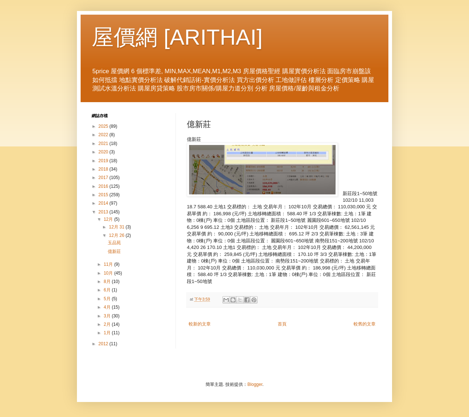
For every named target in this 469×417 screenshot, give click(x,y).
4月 (108, 307)
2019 (104, 160)
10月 (109, 273)
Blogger (254, 384)
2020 (104, 151)
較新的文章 (200, 324)
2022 (104, 134)
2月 (108, 324)
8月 (108, 281)
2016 (104, 186)
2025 (104, 126)
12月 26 (117, 235)
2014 (104, 203)
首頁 (282, 324)
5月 (108, 298)
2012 (104, 343)
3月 (108, 316)
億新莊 (114, 251)
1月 (108, 332)
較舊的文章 (365, 324)
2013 (104, 212)
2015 (104, 194)
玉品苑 (114, 242)
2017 (104, 177)
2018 (104, 169)
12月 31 (117, 227)
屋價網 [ (131, 37)
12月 (109, 219)
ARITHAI (213, 37)
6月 (108, 290)
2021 (104, 143)
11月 (109, 264)
